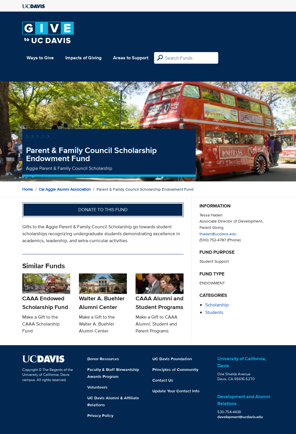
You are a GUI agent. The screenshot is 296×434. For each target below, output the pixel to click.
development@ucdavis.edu (240, 417)
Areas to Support (130, 57)
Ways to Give (40, 57)
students (214, 312)
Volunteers (97, 387)
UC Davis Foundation (172, 359)
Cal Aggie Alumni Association (65, 189)
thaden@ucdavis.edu (217, 234)
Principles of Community (175, 369)
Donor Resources (103, 359)
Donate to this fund (102, 209)
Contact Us (162, 380)
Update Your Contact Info (175, 391)
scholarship (217, 304)
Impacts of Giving (83, 57)
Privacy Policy (100, 415)
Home (27, 189)
